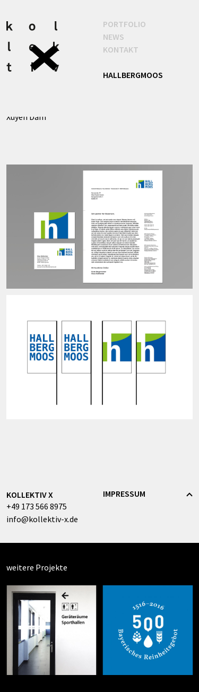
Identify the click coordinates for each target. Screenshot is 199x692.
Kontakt (121, 49)
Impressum (124, 493)
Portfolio (128, 24)
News (113, 36)
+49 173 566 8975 (36, 506)
